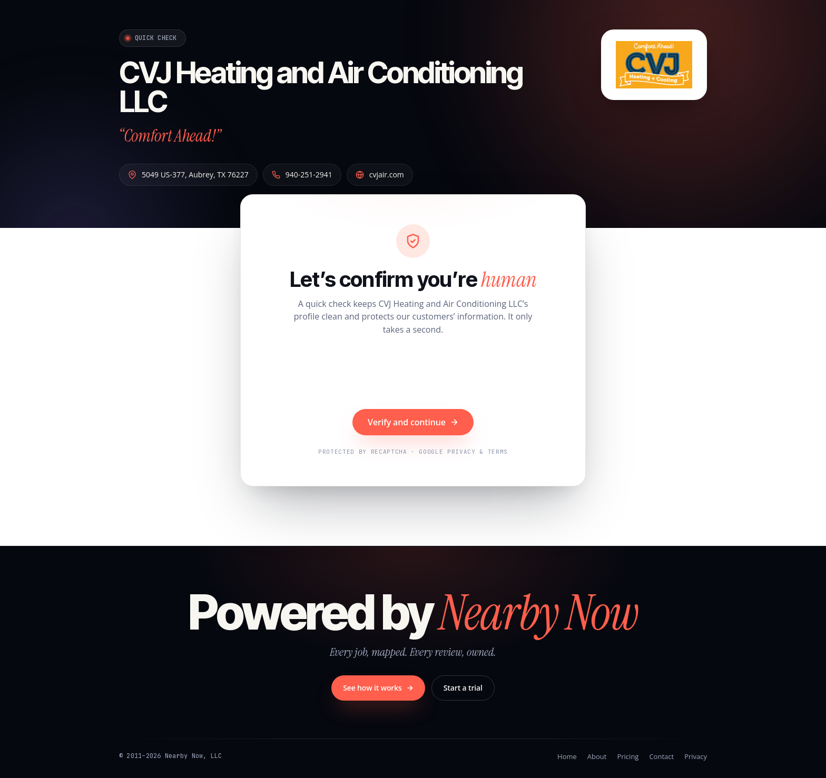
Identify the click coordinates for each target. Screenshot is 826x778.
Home (567, 756)
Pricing (627, 756)
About (597, 756)
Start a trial (463, 688)
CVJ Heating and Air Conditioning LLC (320, 87)
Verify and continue (413, 422)
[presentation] (413, 373)
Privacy (695, 756)
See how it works (378, 688)
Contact (661, 756)
